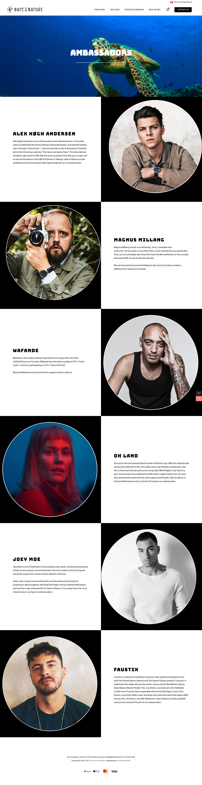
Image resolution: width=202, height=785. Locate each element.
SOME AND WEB (124, 761)
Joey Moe (28, 559)
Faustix (127, 669)
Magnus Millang (141, 239)
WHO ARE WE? (154, 9)
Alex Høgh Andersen (47, 133)
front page (100, 9)
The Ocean (115, 9)
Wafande (27, 350)
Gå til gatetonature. (180, 2)
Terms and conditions (98, 761)
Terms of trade (107, 779)
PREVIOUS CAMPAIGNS (134, 9)
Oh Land (127, 455)
